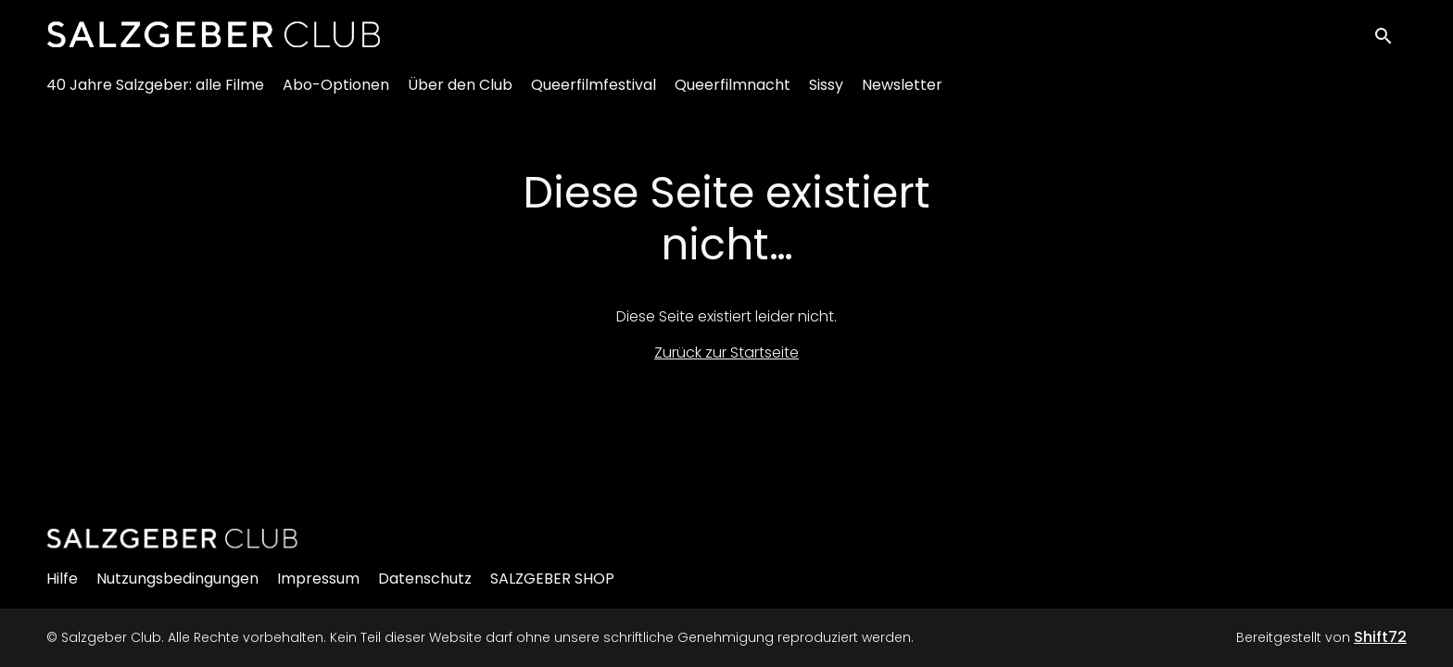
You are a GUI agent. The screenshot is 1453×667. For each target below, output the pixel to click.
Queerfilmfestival (593, 93)
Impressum (318, 578)
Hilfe (62, 578)
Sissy (826, 93)
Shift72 (1380, 637)
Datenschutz (425, 578)
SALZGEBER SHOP (552, 578)
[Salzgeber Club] (172, 538)
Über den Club (460, 93)
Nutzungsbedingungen (177, 578)
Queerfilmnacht (732, 93)
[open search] (1390, 38)
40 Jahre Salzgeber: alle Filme (155, 93)
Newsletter (902, 93)
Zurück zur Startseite (726, 352)
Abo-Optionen (336, 93)
